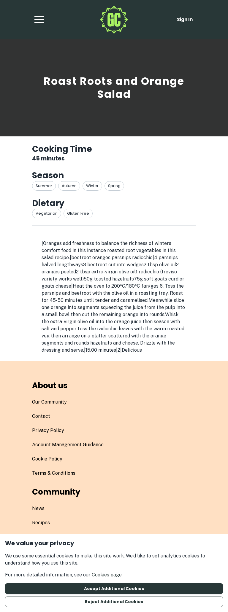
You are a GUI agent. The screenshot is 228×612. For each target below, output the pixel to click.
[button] (39, 19)
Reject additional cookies (114, 602)
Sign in (185, 19)
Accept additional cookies (114, 589)
